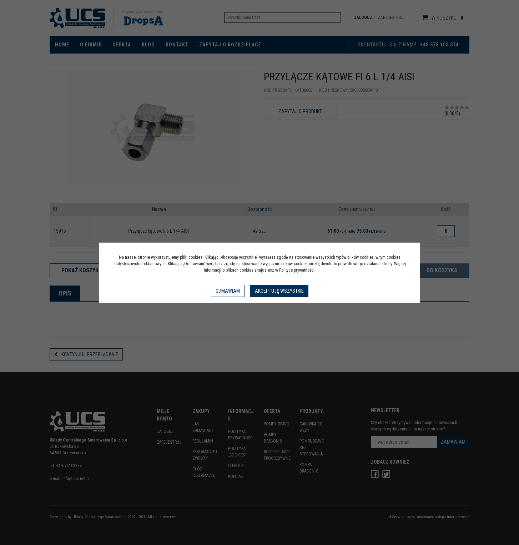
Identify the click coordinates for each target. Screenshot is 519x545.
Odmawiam (228, 291)
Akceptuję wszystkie (279, 291)
